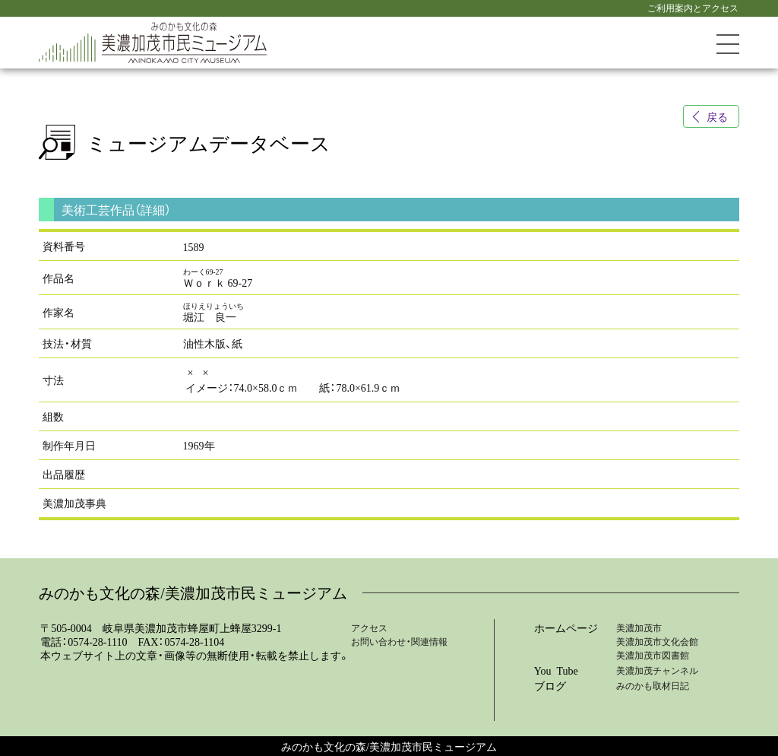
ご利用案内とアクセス (692, 7)
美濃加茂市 (639, 627)
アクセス (369, 627)
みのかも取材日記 (652, 685)
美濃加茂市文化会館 (657, 641)
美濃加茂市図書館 (652, 655)
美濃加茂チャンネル (657, 670)
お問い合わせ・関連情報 (399, 641)
